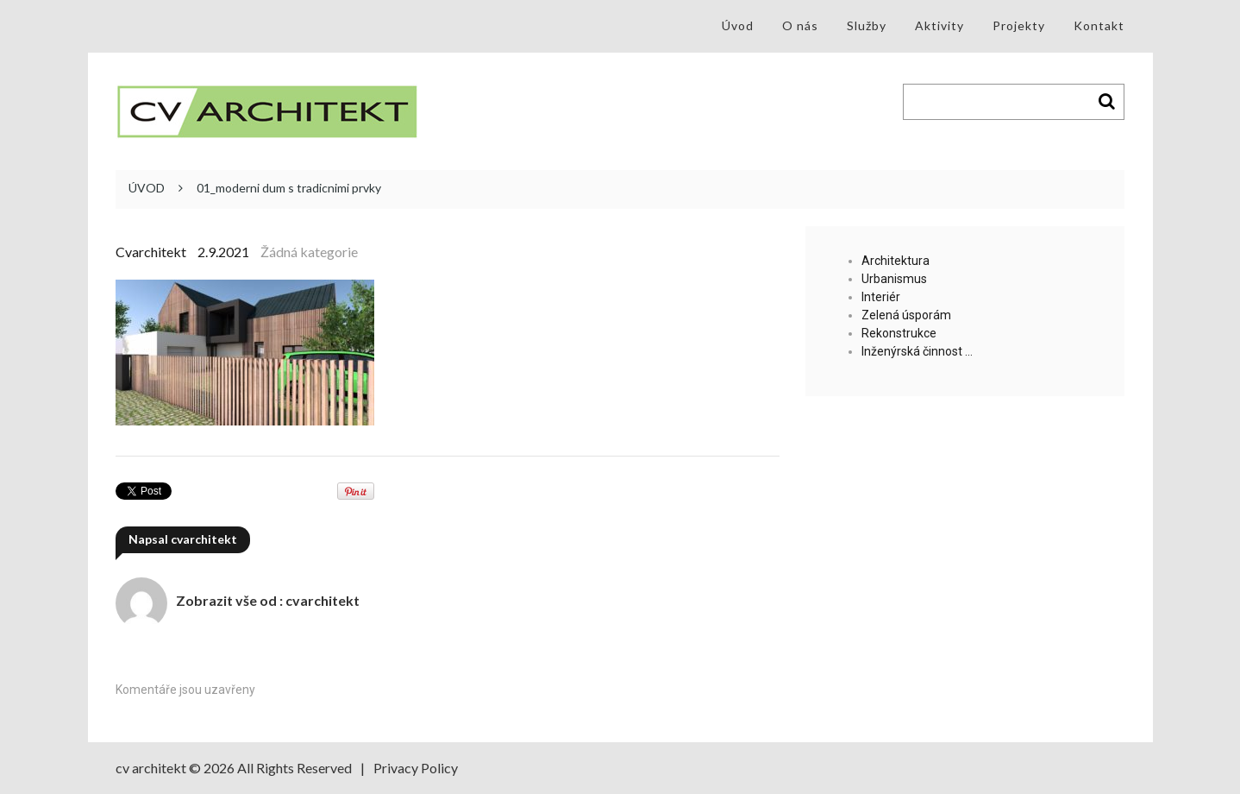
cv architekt (151, 767)
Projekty (1019, 25)
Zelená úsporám (906, 315)
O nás (800, 25)
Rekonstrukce (898, 333)
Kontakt (1099, 25)
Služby (866, 25)
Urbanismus (894, 279)
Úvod (738, 25)
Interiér (880, 297)
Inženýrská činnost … (917, 351)
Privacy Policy (415, 767)
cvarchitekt (151, 251)
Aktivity (939, 25)
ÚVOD (146, 188)
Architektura (895, 261)
